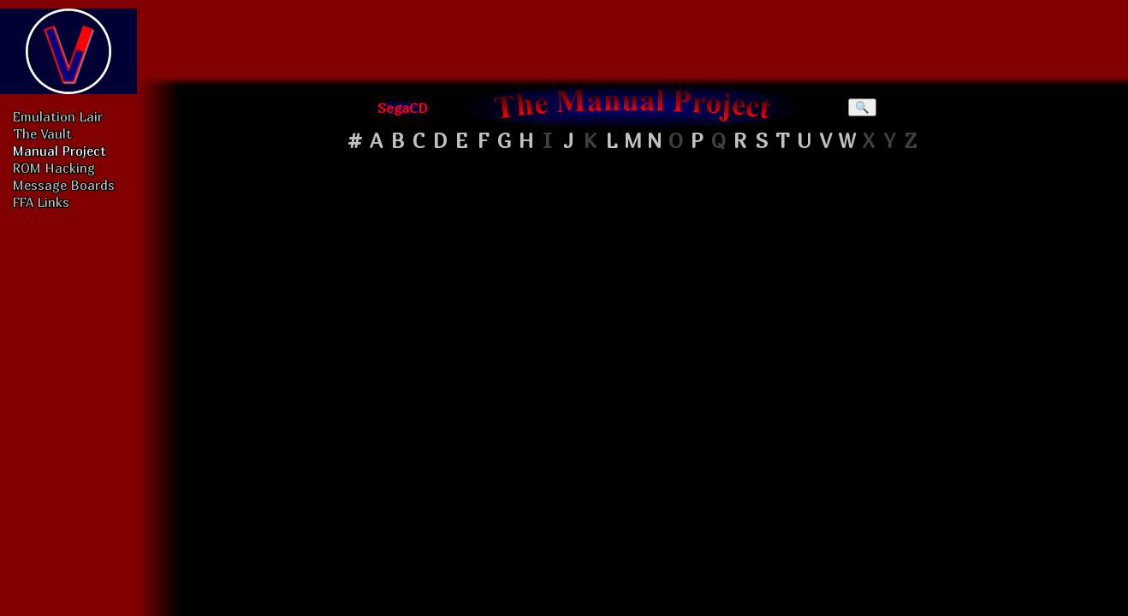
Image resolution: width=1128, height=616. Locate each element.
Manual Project (59, 150)
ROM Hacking (54, 167)
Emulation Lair (58, 116)
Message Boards (64, 184)
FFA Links (41, 202)
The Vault (42, 133)
